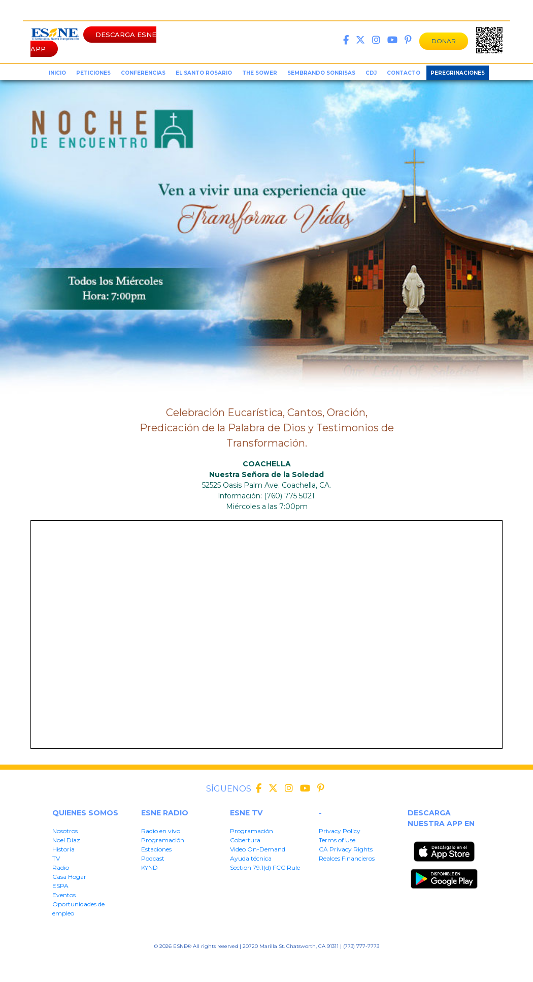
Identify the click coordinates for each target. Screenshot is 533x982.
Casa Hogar (69, 876)
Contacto (403, 73)
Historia (63, 849)
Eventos (64, 895)
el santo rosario (204, 73)
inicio (57, 73)
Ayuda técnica (251, 858)
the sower (259, 73)
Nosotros (65, 831)
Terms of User (202, 962)
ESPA (60, 886)
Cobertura (245, 840)
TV (56, 858)
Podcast (152, 858)
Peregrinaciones (457, 73)
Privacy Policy (339, 831)
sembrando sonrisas (321, 73)
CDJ (371, 73)
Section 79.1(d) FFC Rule (356, 962)
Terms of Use (337, 840)
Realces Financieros (347, 858)
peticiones (93, 73)
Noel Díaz (66, 840)
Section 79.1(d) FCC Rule (265, 867)
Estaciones (156, 849)
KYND (149, 867)
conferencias (143, 73)
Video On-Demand (257, 849)
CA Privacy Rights (346, 849)
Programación (162, 840)
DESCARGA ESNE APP (93, 41)
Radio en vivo (160, 831)
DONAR (443, 41)
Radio (60, 867)
